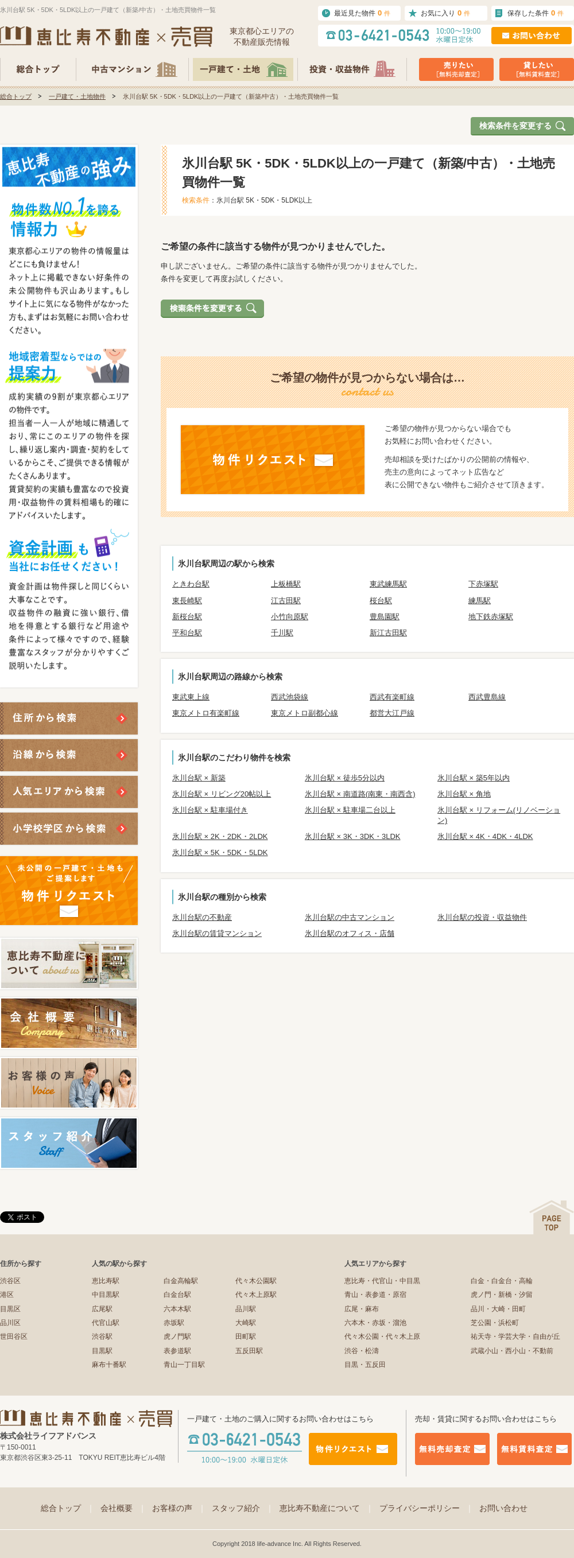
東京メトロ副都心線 (304, 713)
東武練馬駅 (388, 584)
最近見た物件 (362, 13)
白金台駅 (177, 1295)
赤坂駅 (174, 1323)
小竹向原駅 (289, 616)
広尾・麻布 (361, 1309)
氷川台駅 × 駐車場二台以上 (350, 810)
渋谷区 (10, 1281)
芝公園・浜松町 (495, 1323)
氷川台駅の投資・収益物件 (482, 917)
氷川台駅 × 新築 (199, 778)
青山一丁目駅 (184, 1365)
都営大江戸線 (392, 713)
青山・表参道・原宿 (375, 1295)
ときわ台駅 (191, 584)
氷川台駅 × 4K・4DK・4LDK (485, 836)
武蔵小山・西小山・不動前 (512, 1351)
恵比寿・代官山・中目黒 (382, 1281)
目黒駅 (102, 1351)
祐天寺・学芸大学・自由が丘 (515, 1336)
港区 (7, 1295)
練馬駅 (479, 600)
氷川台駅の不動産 (202, 917)
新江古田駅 (388, 632)
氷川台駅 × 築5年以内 (473, 778)
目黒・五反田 (365, 1365)
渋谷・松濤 (361, 1351)
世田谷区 (14, 1336)
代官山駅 (105, 1323)
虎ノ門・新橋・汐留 (502, 1295)
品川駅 (245, 1309)
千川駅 (282, 632)
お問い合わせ (503, 1508)
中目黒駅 (105, 1295)
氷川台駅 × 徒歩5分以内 (345, 778)
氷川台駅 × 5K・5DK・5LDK (220, 852)
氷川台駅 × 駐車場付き (210, 810)
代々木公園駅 (256, 1281)
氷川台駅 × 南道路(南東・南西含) (360, 794)
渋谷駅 (102, 1336)
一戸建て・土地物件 (77, 96)
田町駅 (245, 1336)
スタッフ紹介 (243, 1508)
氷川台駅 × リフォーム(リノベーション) (498, 815)
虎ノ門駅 (177, 1336)
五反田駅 (249, 1351)
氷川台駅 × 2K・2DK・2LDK (220, 836)
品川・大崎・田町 (498, 1309)
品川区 (10, 1323)
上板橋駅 (286, 584)
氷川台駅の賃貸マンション (217, 933)
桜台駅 (381, 600)
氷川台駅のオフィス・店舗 (349, 933)
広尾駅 (102, 1309)
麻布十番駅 (109, 1365)
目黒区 (10, 1309)
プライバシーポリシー (426, 1508)
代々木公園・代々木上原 (382, 1336)
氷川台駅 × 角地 (464, 794)
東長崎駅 (187, 600)
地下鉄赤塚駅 (490, 616)
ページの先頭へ (551, 1217)
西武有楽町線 (392, 697)
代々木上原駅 (256, 1295)
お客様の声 (179, 1508)
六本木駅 (177, 1309)
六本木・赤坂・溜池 (375, 1323)
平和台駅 (187, 632)
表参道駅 (177, 1351)
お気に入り (445, 13)
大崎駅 (245, 1323)
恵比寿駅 (105, 1281)
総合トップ (16, 96)
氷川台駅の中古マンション (349, 917)
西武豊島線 (487, 697)
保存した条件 (535, 13)
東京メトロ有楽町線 (205, 713)
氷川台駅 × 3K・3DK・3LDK (353, 836)
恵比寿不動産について (327, 1508)
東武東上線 (191, 697)
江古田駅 (286, 600)
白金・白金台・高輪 (502, 1281)
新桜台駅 (187, 616)
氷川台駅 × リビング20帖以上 (221, 794)
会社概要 (123, 1508)
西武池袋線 (289, 697)
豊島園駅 (385, 616)
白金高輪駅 (181, 1281)
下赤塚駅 (483, 584)
